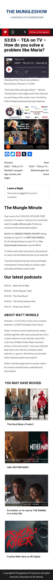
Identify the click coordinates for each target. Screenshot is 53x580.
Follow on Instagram (39, 32)
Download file (11, 79)
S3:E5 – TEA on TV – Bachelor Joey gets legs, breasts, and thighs (15, 170)
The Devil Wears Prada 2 (20, 424)
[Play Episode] (9, 69)
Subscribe (33, 77)
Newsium (24, 576)
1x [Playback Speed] (21, 72)
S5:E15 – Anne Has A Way (16, 285)
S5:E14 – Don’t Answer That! (18, 290)
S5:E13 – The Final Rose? (16, 296)
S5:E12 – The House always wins (19, 301)
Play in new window (28, 79)
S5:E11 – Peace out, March (17, 306)
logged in (24, 193)
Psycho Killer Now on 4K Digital (23, 556)
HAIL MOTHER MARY (18, 467)
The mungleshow (26, 11)
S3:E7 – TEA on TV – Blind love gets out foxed (38, 168)
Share (44, 77)
